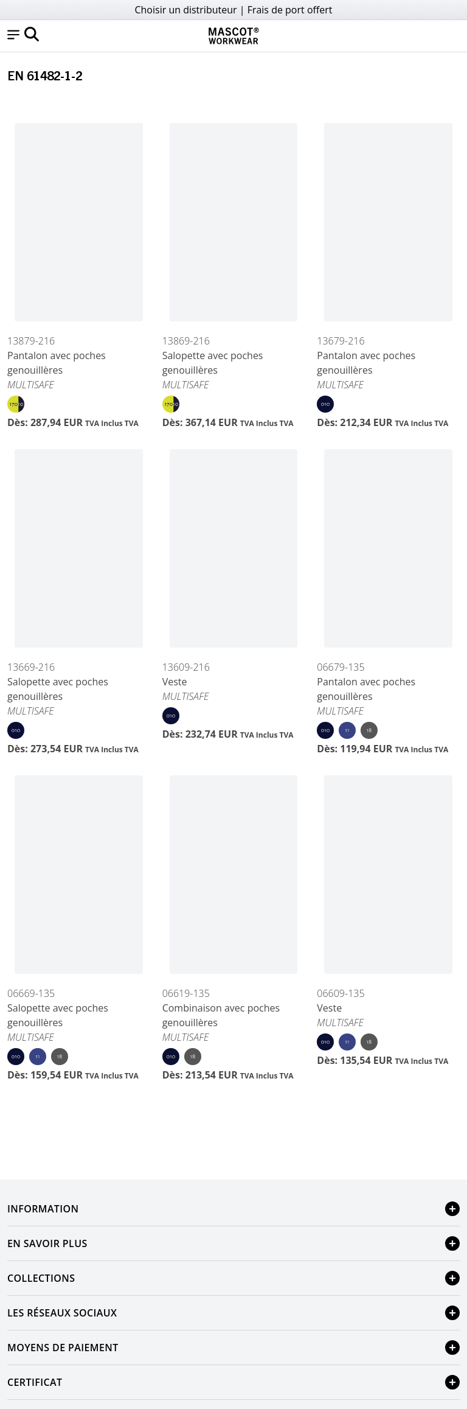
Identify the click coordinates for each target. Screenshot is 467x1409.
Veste (174, 681)
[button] (13, 36)
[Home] (233, 36)
